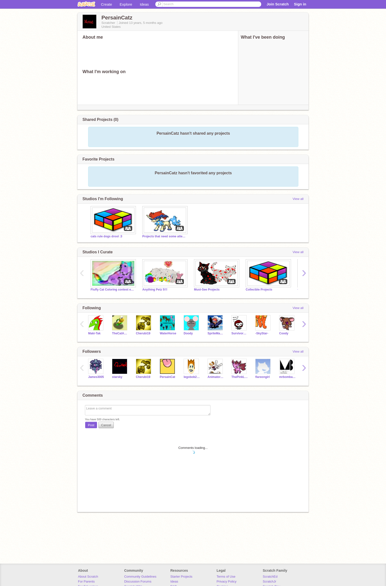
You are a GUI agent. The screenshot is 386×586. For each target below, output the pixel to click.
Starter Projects (181, 576)
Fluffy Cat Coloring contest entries (113, 289)
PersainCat (167, 377)
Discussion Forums (137, 581)
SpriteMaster (216, 333)
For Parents (86, 581)
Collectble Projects (259, 289)
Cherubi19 (143, 333)
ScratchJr (269, 581)
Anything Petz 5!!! (154, 289)
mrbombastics (287, 377)
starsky (117, 377)
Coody (283, 333)
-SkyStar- (261, 333)
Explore (126, 4)
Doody (188, 333)
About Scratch (88, 576)
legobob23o (192, 377)
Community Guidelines (140, 576)
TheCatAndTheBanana (120, 333)
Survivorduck (239, 333)
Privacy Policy (227, 581)
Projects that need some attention (164, 236)
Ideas (144, 4)
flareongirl (262, 377)
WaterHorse (168, 333)
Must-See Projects (207, 289)
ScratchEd (270, 576)
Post (91, 425)
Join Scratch (278, 4)
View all (298, 199)
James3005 (96, 377)
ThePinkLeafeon (239, 377)
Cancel (106, 425)
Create (106, 4)
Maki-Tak (94, 333)
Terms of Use (226, 576)
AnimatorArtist (216, 377)
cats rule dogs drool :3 (106, 236)
